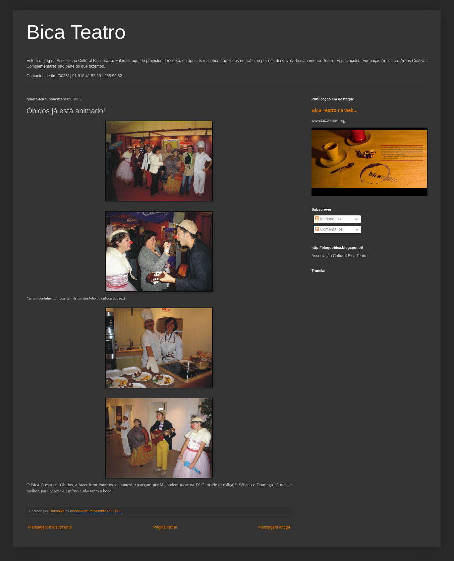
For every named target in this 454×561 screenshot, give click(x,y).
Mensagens (328, 219)
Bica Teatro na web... (335, 110)
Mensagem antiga (274, 527)
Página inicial (165, 527)
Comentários (329, 229)
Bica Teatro (76, 32)
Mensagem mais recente (50, 527)
